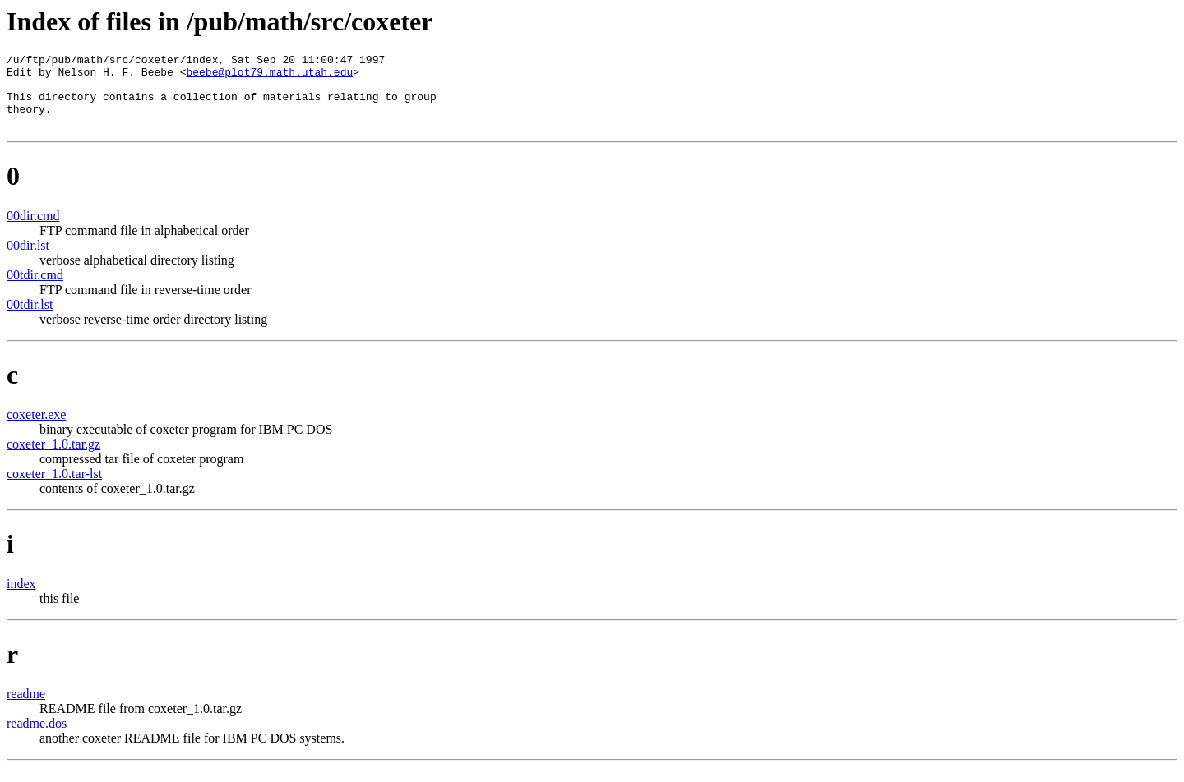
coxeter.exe (36, 429)
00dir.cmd (33, 230)
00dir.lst (28, 260)
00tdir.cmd (35, 290)
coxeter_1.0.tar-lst (54, 488)
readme (26, 708)
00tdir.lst (30, 319)
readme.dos (37, 738)
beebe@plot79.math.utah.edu (269, 76)
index (21, 598)
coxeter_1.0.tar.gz (53, 459)
